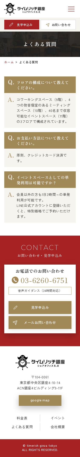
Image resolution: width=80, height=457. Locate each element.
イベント (58, 417)
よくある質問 (22, 426)
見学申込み (40, 307)
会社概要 (58, 426)
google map (40, 399)
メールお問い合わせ (40, 322)
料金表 (22, 417)
